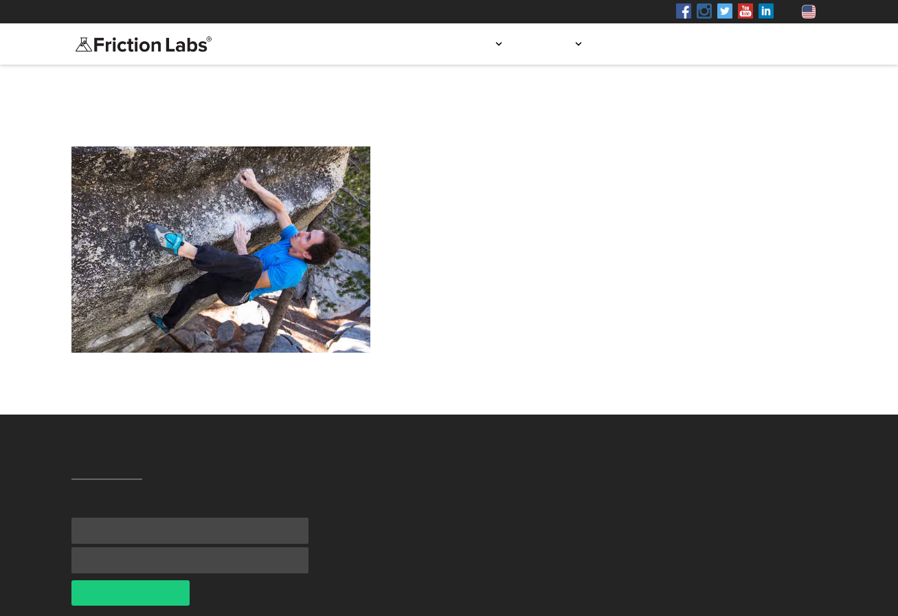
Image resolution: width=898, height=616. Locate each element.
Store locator (647, 44)
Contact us (786, 44)
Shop (197, 11)
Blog (721, 44)
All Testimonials (119, 118)
